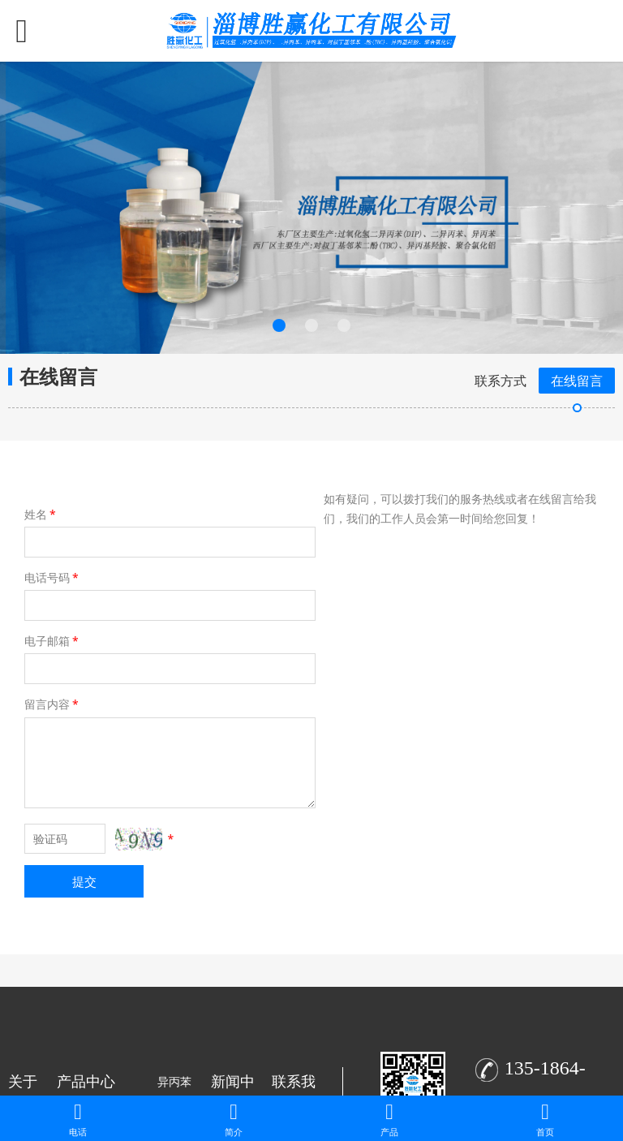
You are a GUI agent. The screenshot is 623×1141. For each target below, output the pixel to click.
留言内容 (52, 704)
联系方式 (500, 381)
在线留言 (577, 381)
